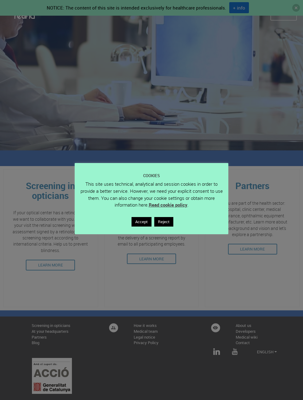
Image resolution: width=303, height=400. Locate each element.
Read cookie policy (168, 205)
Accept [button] (141, 221)
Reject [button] (164, 221)
